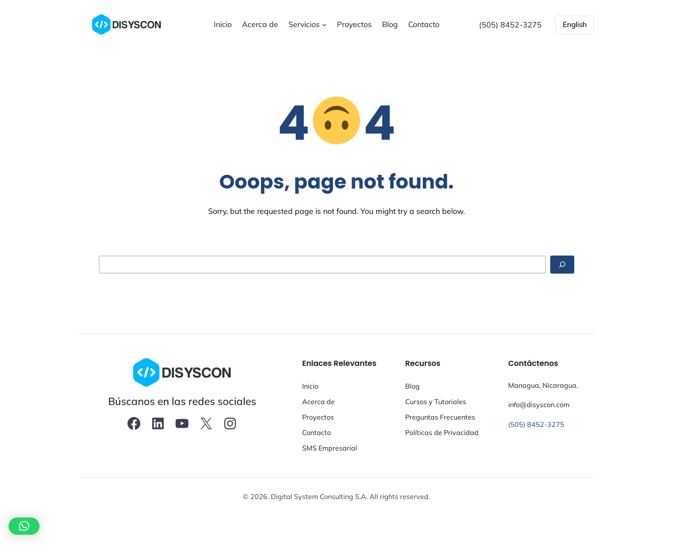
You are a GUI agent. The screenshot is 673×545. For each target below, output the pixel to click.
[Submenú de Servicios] (324, 24)
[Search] (562, 265)
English (575, 24)
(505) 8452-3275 (536, 424)
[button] (24, 526)
